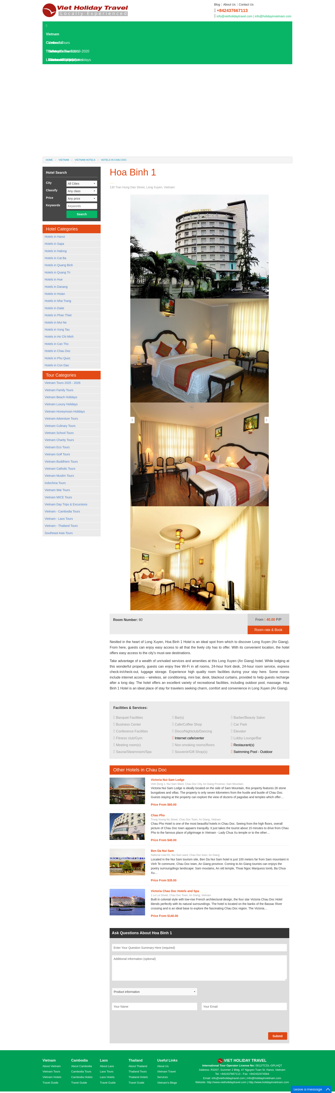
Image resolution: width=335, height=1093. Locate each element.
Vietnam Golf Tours (57, 454)
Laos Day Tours (60, 77)
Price (49, 197)
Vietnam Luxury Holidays (61, 404)
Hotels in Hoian (55, 294)
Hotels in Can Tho (57, 344)
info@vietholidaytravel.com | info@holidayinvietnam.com (254, 16)
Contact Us (246, 4)
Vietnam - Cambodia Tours (62, 511)
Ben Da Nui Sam (163, 850)
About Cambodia (81, 1066)
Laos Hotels (57, 85)
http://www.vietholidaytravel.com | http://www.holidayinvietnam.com (248, 1082)
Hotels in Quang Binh (59, 265)
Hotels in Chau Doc (58, 351)
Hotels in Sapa (54, 243)
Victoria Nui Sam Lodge (168, 779)
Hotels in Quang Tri (57, 272)
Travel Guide (50, 1082)
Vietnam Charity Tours (59, 440)
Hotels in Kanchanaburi (67, 154)
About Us (229, 4)
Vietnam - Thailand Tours (61, 525)
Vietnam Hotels (52, 1077)
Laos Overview (61, 102)
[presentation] (144, 1024)
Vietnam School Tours (59, 433)
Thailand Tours (138, 1071)
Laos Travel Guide (62, 94)
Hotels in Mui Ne (56, 322)
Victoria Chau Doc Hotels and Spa (175, 891)
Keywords (53, 205)
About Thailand (138, 1066)
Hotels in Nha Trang (58, 301)
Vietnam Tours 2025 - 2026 (63, 383)
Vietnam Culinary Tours (60, 426)
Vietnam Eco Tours (57, 447)
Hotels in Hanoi (55, 236)
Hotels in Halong (56, 251)
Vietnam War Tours (57, 490)
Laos (50, 60)
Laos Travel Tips (62, 128)
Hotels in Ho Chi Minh (59, 336)
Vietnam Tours (51, 1071)
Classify (51, 190)
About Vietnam (52, 1066)
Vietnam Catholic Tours (60, 468)
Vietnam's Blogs (167, 1082)
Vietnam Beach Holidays (61, 397)
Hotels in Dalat (61, 162)
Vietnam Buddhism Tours (61, 461)
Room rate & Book (268, 630)
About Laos (107, 1066)
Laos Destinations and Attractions (75, 111)
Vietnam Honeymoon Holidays (65, 411)
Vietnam (52, 34)
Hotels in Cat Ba (55, 258)
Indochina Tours (55, 483)
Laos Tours (56, 68)
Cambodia (54, 43)
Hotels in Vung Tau (57, 329)
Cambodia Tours (81, 1071)
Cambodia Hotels (82, 1077)
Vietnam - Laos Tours (59, 518)
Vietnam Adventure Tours (61, 418)
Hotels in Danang (56, 286)
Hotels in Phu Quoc (58, 358)
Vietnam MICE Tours (58, 497)
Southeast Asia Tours (59, 533)
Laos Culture (60, 137)
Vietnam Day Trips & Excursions (66, 504)
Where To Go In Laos (66, 120)
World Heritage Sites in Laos (71, 145)
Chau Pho (158, 815)
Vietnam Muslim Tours (59, 475)
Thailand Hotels (138, 1077)
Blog (217, 4)
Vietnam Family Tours (59, 390)
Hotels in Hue (54, 279)
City (48, 182)
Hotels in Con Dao (57, 365)
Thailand (53, 51)
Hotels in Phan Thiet (58, 315)
